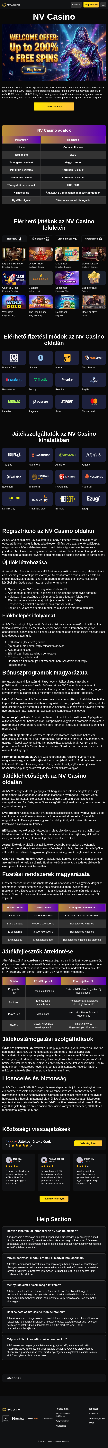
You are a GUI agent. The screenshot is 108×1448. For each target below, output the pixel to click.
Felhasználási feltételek (63, 1414)
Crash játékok (67, 239)
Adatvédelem (62, 1421)
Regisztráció (91, 4)
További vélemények (54, 1198)
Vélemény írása (88, 1143)
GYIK (91, 1423)
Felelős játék (62, 1409)
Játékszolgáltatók (97, 1418)
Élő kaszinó (40, 239)
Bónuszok (93, 1409)
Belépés (76, 4)
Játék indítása (54, 106)
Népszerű (14, 239)
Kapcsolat (61, 1426)
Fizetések (93, 1413)
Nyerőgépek (93, 239)
